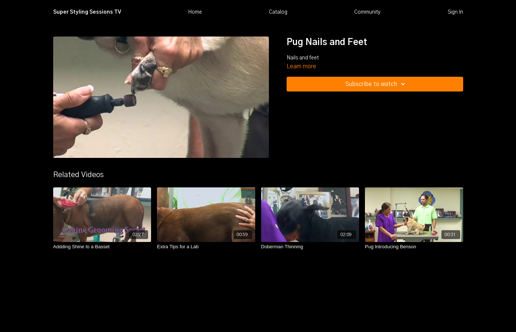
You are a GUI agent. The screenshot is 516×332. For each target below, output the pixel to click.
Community (367, 12)
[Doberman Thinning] (310, 246)
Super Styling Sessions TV (87, 12)
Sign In (455, 12)
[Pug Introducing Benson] (414, 246)
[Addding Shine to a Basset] (102, 246)
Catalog (278, 12)
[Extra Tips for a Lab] (206, 246)
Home (195, 12)
